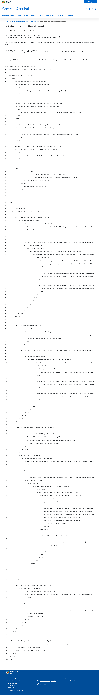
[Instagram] (95, 9)
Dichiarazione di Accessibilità (15, 690)
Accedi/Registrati (90, 2)
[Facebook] (88, 9)
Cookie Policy (10, 688)
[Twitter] (92, 9)
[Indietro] (6, 26)
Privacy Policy (11, 685)
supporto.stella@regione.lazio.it (48, 681)
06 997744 (43, 684)
